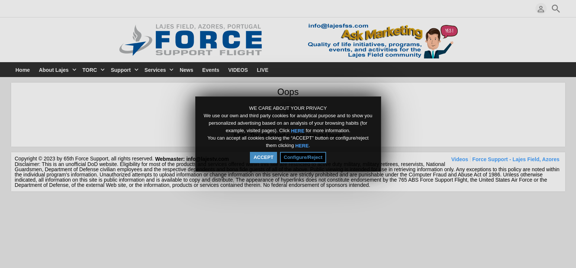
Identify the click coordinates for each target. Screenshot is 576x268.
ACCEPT (263, 157)
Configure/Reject (303, 157)
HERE (297, 130)
